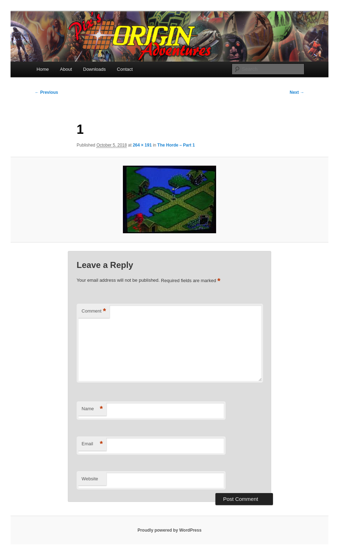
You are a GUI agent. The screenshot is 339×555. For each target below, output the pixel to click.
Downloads (94, 69)
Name (92, 409)
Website (90, 478)
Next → (297, 92)
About (66, 69)
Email (92, 444)
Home (43, 69)
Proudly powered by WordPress (169, 530)
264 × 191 (142, 145)
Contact (125, 69)
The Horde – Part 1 (176, 145)
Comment (94, 311)
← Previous (46, 92)
